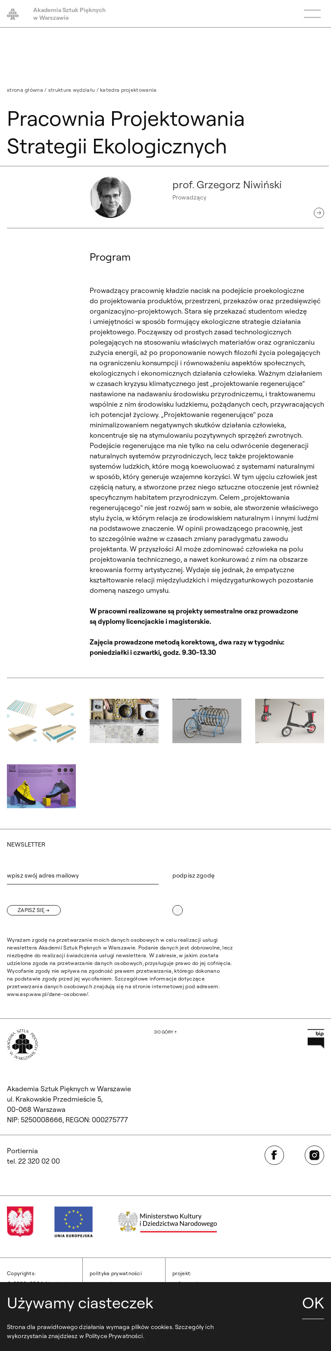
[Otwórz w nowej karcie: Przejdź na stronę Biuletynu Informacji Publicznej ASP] (315, 1038)
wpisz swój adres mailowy (43, 875)
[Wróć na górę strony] (165, 1032)
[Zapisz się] (34, 910)
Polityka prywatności (116, 1273)
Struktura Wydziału (71, 90)
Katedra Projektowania (128, 90)
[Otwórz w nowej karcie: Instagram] (314, 1155)
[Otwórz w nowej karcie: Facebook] (274, 1155)
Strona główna (25, 90)
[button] (41, 721)
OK (313, 1302)
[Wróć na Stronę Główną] (22, 1044)
